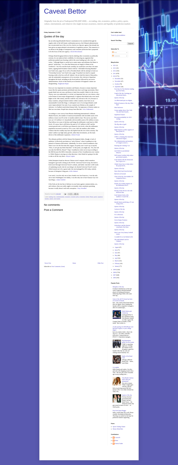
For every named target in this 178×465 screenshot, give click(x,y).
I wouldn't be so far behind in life (123, 237)
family (87, 196)
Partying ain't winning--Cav (122, 145)
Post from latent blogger (119, 410)
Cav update (116, 367)
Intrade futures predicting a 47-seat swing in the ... (124, 203)
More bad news (118, 107)
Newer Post (48, 263)
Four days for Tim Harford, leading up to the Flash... (124, 89)
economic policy (75, 196)
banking (51, 196)
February (117, 263)
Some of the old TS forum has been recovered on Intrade (122, 299)
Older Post (100, 263)
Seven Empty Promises (120, 220)
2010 (114, 76)
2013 (114, 68)
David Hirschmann (76, 51)
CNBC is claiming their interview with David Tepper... (123, 137)
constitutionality (60, 196)
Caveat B (117, 437)
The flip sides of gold (120, 124)
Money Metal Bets (118, 429)
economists (82, 196)
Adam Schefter (60, 180)
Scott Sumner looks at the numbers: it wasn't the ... (122, 195)
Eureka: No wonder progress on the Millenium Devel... (123, 184)
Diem (116, 440)
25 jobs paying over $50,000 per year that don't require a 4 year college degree (123, 328)
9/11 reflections (118, 214)
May (116, 255)
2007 (114, 275)
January (117, 266)
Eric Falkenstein (88, 109)
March (117, 261)
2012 (114, 71)
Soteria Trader (119, 443)
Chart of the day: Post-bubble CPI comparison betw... (123, 177)
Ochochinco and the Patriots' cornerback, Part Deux (122, 226)
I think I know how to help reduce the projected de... (123, 165)
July (116, 250)
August (117, 247)
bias (55, 196)
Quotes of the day (119, 98)
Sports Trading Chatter (119, 426)
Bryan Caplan (70, 156)
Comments (116, 56)
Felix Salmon (73, 171)
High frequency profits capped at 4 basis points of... (124, 130)
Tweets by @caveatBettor (118, 35)
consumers (67, 196)
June (116, 253)
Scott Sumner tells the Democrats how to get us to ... (123, 160)
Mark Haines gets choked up (127, 312)
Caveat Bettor (65, 11)
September (118, 86)
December (118, 78)
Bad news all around (120, 174)
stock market (57, 198)
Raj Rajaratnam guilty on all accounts (128, 341)
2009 (114, 269)
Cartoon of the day (119, 209)
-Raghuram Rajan (63, 83)
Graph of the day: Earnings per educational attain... (122, 94)
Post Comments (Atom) (58, 266)
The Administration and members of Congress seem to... (123, 142)
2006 (114, 277)
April (116, 258)
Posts (114, 52)
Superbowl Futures (119, 114)
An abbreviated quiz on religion (123, 100)
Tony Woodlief (82, 188)
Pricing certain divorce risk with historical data (123, 191)
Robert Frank (76, 135)
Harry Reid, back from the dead (123, 171)
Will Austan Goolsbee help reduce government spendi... (123, 156)
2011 (114, 73)
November (118, 81)
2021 (114, 65)
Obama (91, 196)
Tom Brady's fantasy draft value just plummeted (128, 379)
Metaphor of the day (118, 287)
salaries (51, 198)
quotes (95, 196)
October (117, 84)
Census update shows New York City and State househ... (123, 111)
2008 (114, 272)
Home (74, 263)
